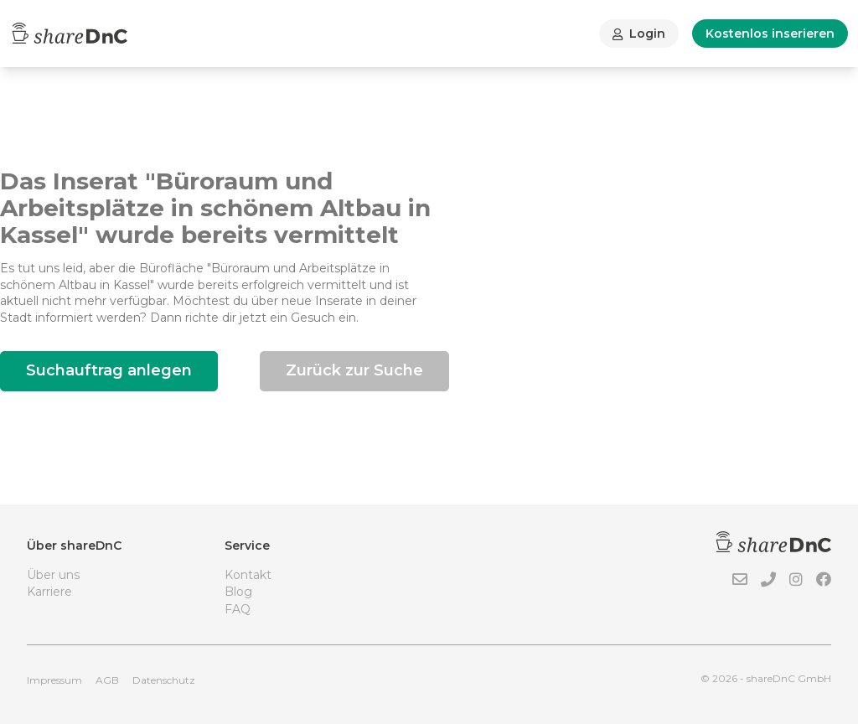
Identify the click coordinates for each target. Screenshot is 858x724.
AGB (107, 680)
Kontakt (248, 574)
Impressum (54, 680)
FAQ (238, 609)
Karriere (49, 591)
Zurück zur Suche (354, 370)
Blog (238, 591)
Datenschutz (163, 680)
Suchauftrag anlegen (109, 370)
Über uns (53, 574)
